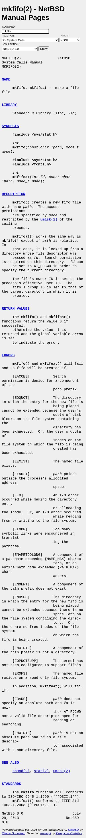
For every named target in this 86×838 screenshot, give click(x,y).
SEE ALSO (10, 762)
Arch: (66, 35)
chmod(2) (21, 771)
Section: (9, 35)
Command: (10, 26)
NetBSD (73, 829)
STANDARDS (11, 784)
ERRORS (8, 355)
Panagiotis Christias (69, 833)
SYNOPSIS (10, 126)
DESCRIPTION (13, 194)
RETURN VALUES (16, 308)
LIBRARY (9, 105)
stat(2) (41, 771)
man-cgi (45, 833)
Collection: (11, 44)
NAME (6, 79)
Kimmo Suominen (13, 833)
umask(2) (48, 219)
